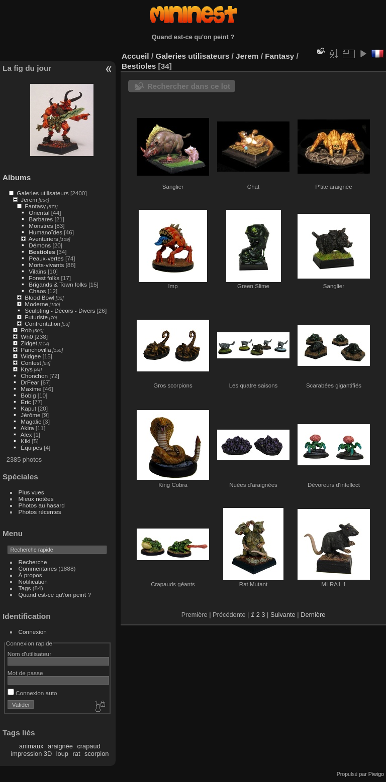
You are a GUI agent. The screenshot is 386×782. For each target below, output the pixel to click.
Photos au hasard (42, 505)
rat (76, 753)
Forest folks (44, 278)
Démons (40, 245)
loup (62, 753)
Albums (17, 177)
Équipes (31, 447)
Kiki (25, 441)
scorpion (96, 753)
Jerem (29, 199)
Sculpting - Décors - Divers (60, 310)
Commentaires (38, 568)
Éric (26, 402)
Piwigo (376, 774)
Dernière (313, 614)
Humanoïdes (45, 232)
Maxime (31, 388)
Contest (31, 362)
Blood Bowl (39, 297)
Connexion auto (32, 693)
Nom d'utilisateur (29, 653)
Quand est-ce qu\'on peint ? (55, 594)
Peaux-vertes (46, 258)
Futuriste (36, 317)
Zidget (29, 343)
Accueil (135, 56)
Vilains (37, 271)
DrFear (30, 382)
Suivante (283, 614)
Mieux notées (36, 498)
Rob (26, 330)
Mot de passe (25, 673)
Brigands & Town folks (58, 284)
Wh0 (27, 336)
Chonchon (34, 375)
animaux (31, 746)
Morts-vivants (46, 265)
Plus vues (31, 492)
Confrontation (42, 323)
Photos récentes (40, 511)
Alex (26, 434)
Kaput (28, 408)
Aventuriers (43, 238)
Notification (33, 581)
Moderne (36, 304)
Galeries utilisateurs (42, 193)
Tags (25, 588)
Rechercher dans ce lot (188, 86)
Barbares (41, 219)
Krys (27, 369)
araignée (60, 746)
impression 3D (31, 753)
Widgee (31, 356)
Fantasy (35, 206)
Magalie (31, 421)
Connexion (33, 631)
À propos (30, 575)
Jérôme (30, 415)
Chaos (37, 291)
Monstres (41, 225)
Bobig (28, 395)
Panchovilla (36, 349)
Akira (27, 428)
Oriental (39, 212)
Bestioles (42, 251)
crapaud (88, 746)
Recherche (33, 562)
